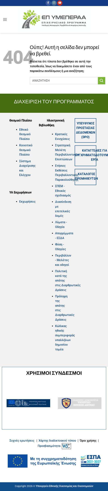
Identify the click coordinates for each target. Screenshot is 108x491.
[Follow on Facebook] (48, 3)
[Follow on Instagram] (54, 3)
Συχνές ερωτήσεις (22, 440)
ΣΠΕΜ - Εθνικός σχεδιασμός (63, 190)
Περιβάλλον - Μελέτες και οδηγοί (63, 260)
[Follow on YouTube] (59, 3)
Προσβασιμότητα (49, 446)
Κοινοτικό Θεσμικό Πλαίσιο (25, 150)
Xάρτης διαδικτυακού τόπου (58, 440)
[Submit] (101, 80)
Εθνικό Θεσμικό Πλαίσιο (25, 134)
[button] (5, 19)
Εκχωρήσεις (27, 201)
